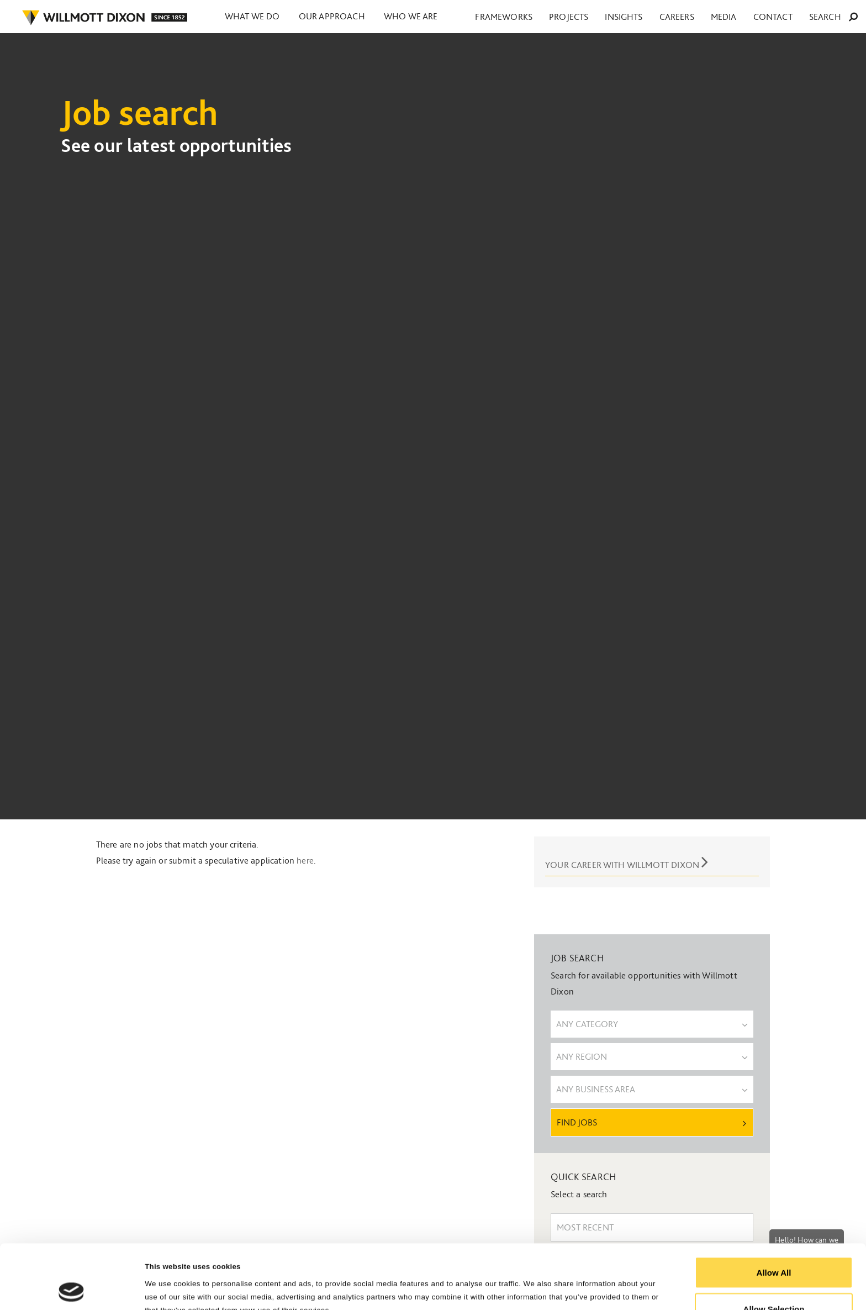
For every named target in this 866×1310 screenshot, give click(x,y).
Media (762, 17)
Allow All (774, 1208)
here (305, 860)
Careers (728, 17)
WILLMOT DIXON (104, 17)
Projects (649, 17)
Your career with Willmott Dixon (626, 861)
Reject (773, 1280)
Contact (796, 17)
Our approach (343, 16)
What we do (256, 16)
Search (841, 17)
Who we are (430, 16)
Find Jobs (651, 1122)
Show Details (558, 1281)
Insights (689, 17)
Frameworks (600, 17)
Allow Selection (774, 1244)
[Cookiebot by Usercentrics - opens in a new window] (71, 1288)
